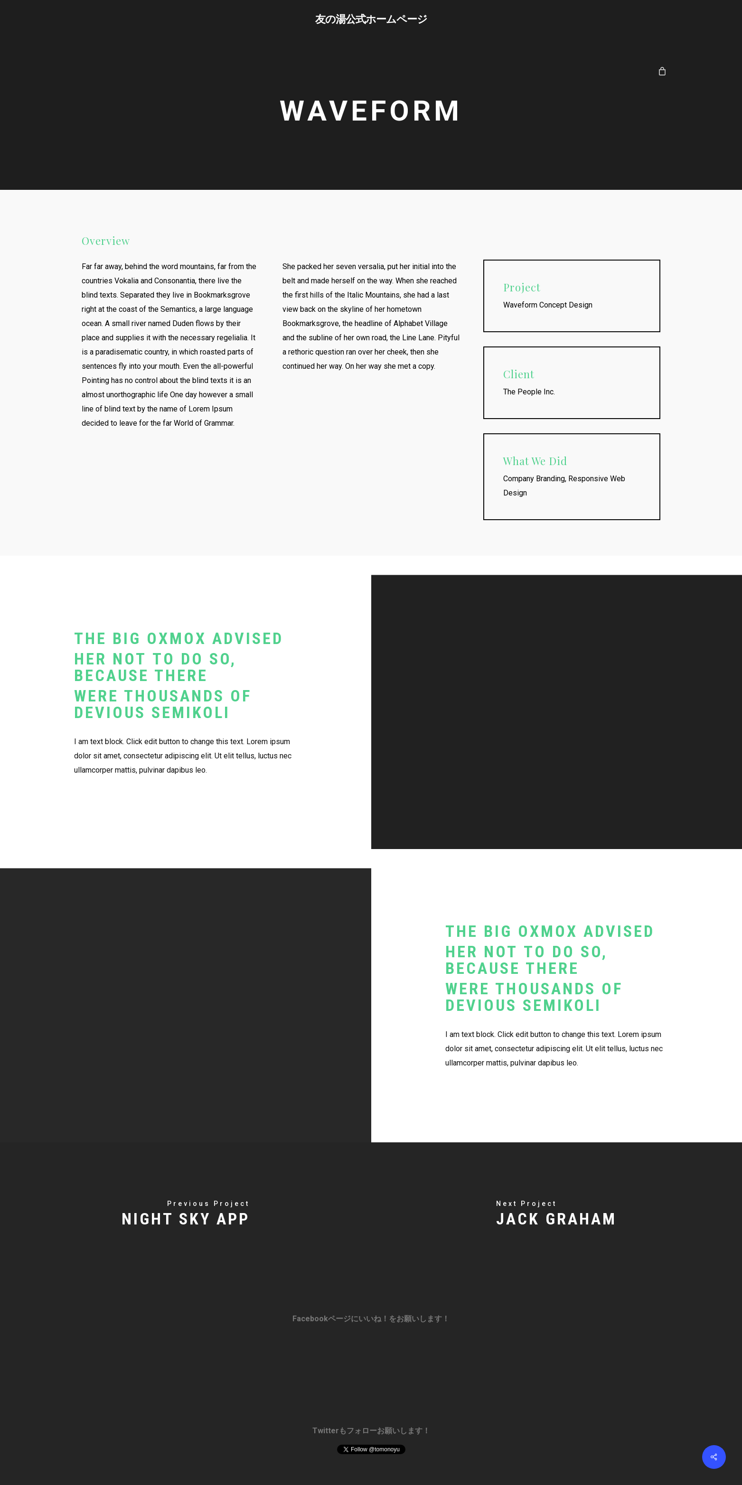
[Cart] (662, 70)
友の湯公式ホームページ (371, 18)
